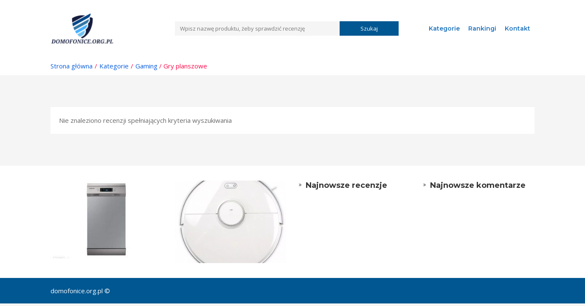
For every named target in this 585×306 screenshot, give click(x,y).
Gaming (146, 66)
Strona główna (72, 66)
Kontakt (517, 28)
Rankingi (482, 28)
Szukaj (369, 28)
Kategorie (444, 28)
